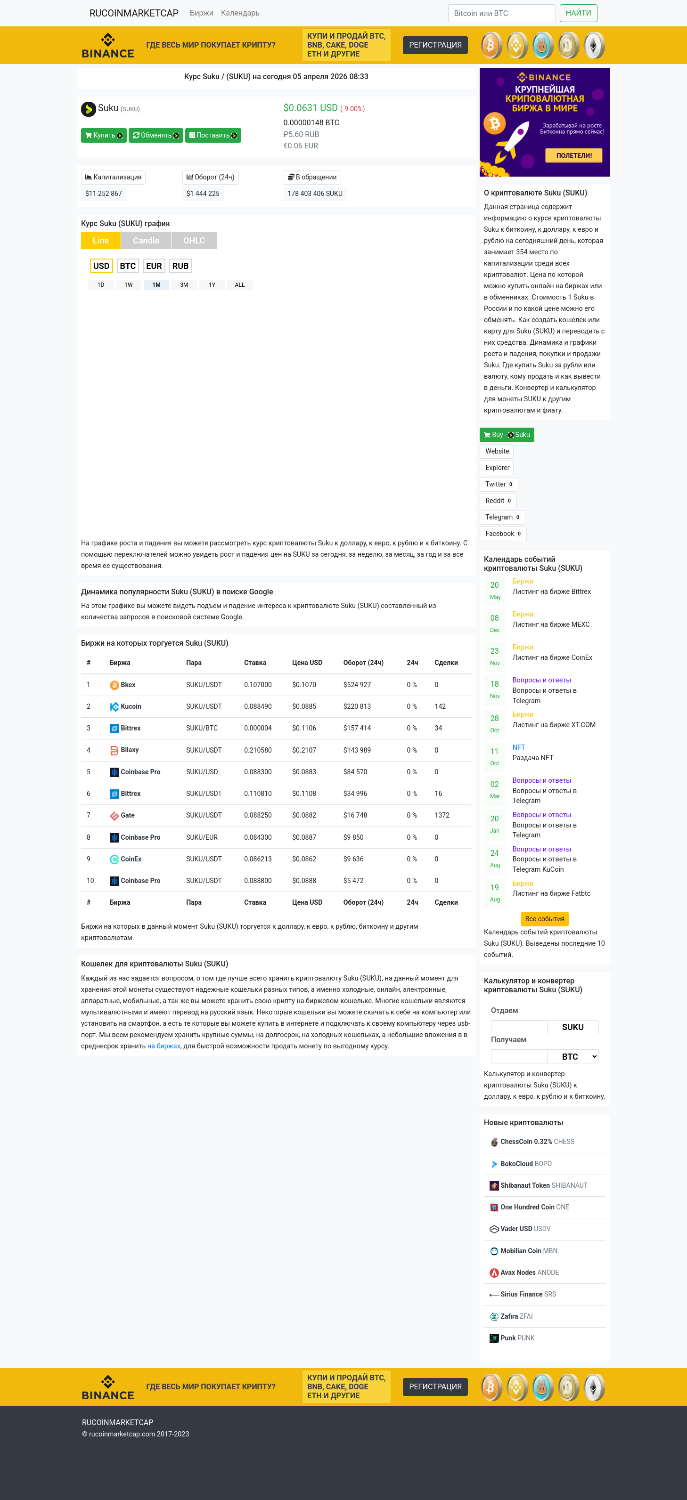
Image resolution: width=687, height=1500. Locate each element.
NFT (519, 748)
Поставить (213, 135)
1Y (212, 285)
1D (101, 285)
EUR (154, 266)
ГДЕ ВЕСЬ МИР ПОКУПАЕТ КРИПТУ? (211, 45)
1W (128, 285)
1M (156, 285)
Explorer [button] (496, 467)
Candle (146, 240)
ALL (240, 285)
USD (101, 266)
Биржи (201, 12)
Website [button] (496, 451)
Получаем (508, 1039)
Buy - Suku (507, 434)
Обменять (156, 135)
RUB (180, 266)
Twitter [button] (499, 484)
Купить (104, 135)
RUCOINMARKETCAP (134, 13)
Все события (544, 919)
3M (184, 285)
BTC (128, 266)
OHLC (194, 240)
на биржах (163, 1046)
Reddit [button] (498, 501)
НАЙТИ (578, 12)
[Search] (502, 13)
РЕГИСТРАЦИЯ (435, 45)
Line (101, 240)
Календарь (240, 12)
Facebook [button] (503, 534)
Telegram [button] (502, 517)
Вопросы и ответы (542, 680)
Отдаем (504, 1010)
